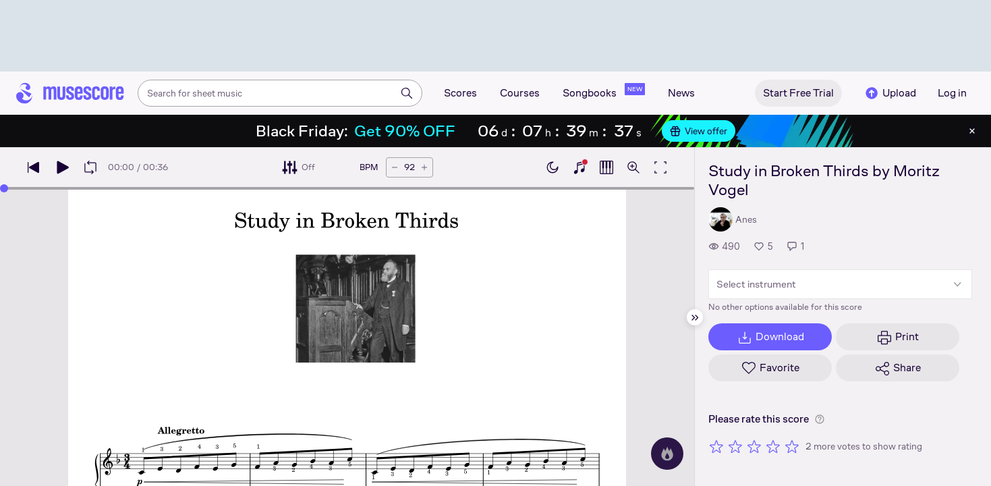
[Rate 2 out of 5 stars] (735, 446)
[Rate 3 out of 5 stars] (754, 446)
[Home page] (70, 93)
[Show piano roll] (606, 167)
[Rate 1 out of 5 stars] (716, 446)
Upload (889, 93)
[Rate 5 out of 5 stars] (792, 446)
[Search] (407, 93)
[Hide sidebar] (695, 317)
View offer (698, 131)
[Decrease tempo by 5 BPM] (394, 167)
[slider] (4, 188)
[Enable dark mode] (552, 167)
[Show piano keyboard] (579, 167)
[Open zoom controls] (633, 167)
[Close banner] (972, 131)
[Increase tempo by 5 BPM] (424, 167)
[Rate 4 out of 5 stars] (773, 446)
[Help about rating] (820, 419)
